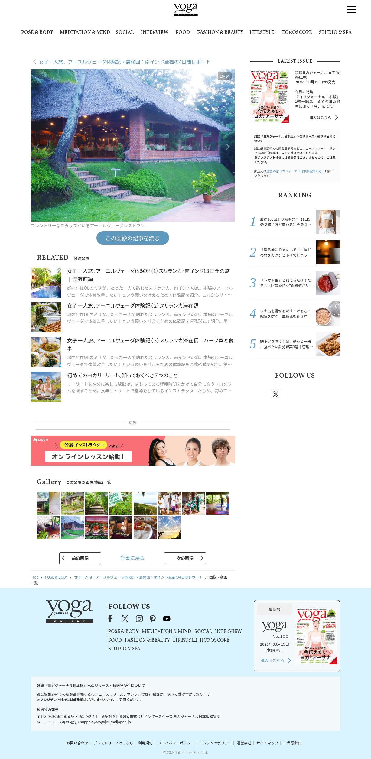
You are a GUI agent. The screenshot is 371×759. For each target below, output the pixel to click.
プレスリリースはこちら (113, 742)
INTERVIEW (154, 32)
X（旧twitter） (276, 394)
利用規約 (145, 742)
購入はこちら (320, 117)
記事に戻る (132, 557)
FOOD (182, 32)
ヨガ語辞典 (292, 742)
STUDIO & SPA (335, 32)
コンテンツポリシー (215, 742)
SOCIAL (125, 32)
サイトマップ (267, 742)
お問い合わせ (77, 742)
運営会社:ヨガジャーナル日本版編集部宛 (293, 171)
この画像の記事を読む (133, 238)
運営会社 (244, 742)
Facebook (259, 394)
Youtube (330, 394)
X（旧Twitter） (125, 619)
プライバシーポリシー (176, 742)
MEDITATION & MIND (85, 32)
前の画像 (80, 558)
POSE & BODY (37, 32)
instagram (294, 394)
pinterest (312, 394)
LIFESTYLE (261, 32)
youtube (167, 619)
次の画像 (185, 558)
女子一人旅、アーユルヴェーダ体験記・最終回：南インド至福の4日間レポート (125, 61)
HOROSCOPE (296, 32)
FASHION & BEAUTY (220, 32)
